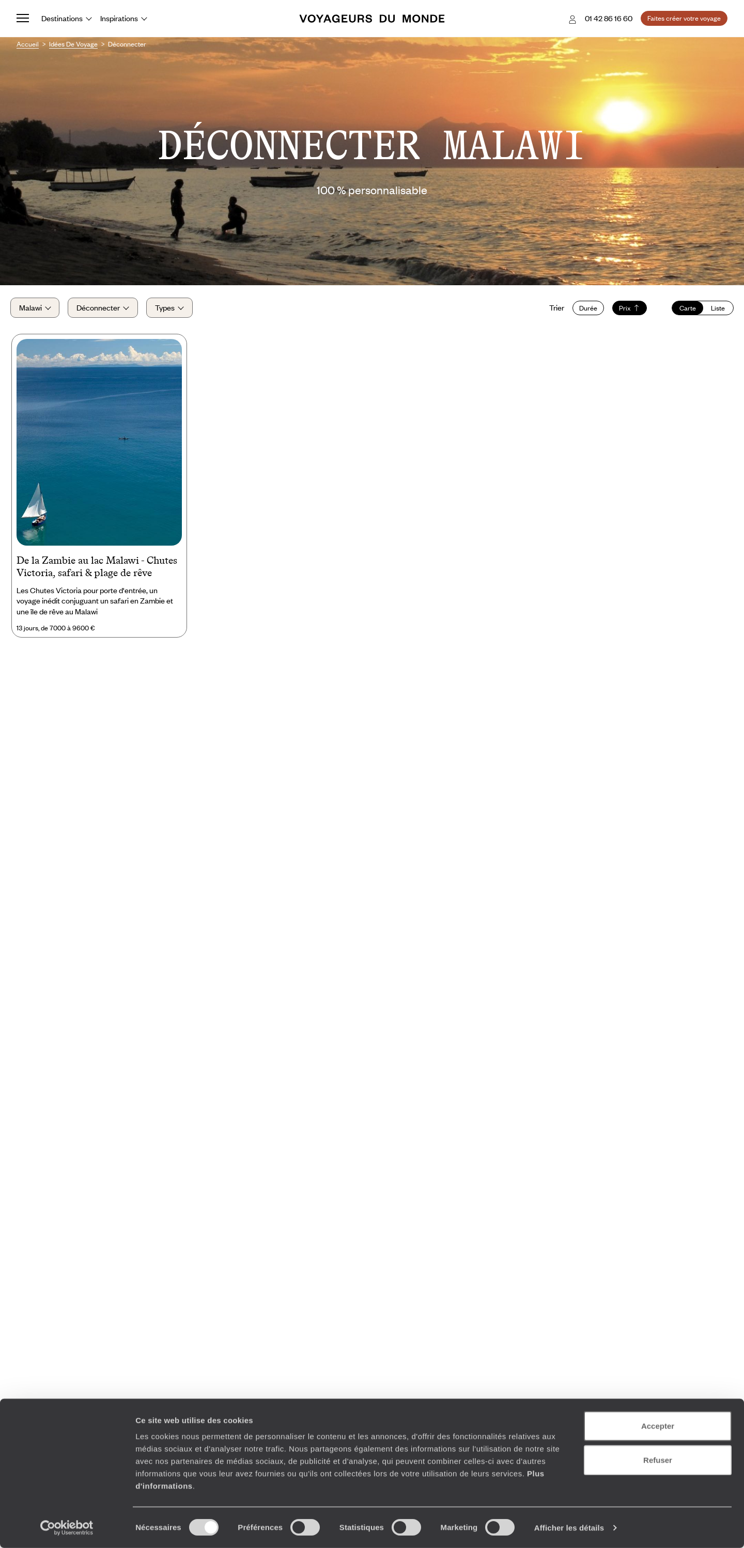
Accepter (657, 1425)
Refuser (657, 1460)
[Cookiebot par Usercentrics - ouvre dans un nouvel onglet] (67, 1528)
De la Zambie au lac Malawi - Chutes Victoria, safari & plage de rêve (97, 574)
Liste (712, 311)
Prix (623, 311)
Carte (681, 311)
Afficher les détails (569, 1527)
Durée (582, 311)
